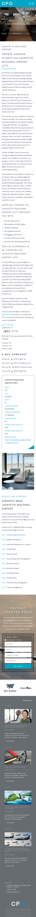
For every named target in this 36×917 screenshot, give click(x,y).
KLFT (28, 34)
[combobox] (18, 644)
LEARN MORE (10, 741)
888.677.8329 (11, 889)
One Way (12, 637)
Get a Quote (18, 666)
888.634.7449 (27, 700)
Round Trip (14, 640)
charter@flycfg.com (13, 892)
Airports (16, 34)
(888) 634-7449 (7, 314)
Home (4, 34)
